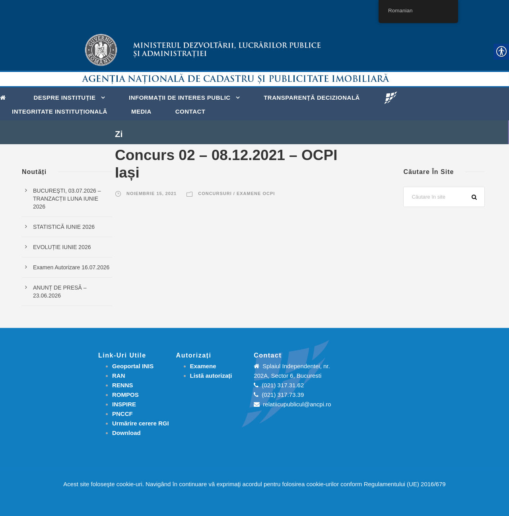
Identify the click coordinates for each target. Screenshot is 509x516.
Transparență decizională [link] (312, 97)
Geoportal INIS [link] (132, 366)
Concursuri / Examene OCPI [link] (236, 193)
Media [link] (141, 111)
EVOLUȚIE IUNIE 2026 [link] (62, 247)
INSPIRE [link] (124, 404)
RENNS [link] (122, 385)
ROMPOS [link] (125, 394)
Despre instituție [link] (65, 97)
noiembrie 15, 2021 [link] (151, 193)
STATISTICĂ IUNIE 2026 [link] (64, 227)
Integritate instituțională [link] (59, 111)
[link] (5, 97)
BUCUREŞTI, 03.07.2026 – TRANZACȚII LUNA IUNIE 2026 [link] (67, 198)
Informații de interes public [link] (180, 97)
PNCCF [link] (122, 413)
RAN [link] (118, 375)
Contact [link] (190, 111)
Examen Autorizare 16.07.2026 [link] (71, 267)
